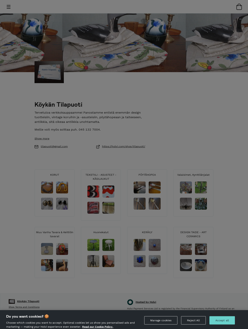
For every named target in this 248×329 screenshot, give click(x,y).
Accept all (222, 322)
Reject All (193, 322)
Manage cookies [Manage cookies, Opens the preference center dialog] (160, 322)
